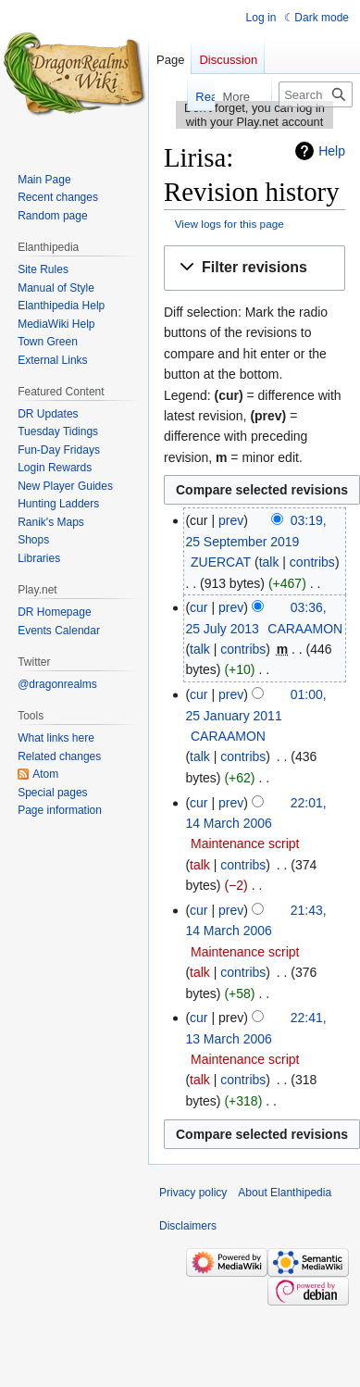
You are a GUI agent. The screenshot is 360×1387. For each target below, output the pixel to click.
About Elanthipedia (284, 1192)
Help (331, 151)
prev (230, 520)
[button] (254, 268)
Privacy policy (193, 1192)
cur (198, 607)
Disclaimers (188, 1225)
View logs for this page (229, 224)
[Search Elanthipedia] (316, 94)
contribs (312, 562)
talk (269, 562)
